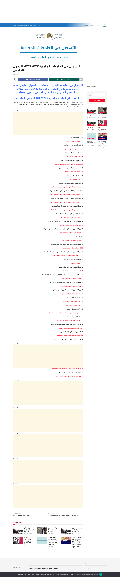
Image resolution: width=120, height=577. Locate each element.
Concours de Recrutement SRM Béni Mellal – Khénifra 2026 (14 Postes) (53, 544)
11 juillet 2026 (28, 536)
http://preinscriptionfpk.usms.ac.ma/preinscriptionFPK (67, 369)
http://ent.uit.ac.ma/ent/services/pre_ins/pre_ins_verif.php (66, 313)
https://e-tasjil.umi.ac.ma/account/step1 (71, 271)
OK (100, 574)
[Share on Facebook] (33, 79)
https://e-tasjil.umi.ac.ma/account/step (72, 294)
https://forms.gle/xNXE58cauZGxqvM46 (71, 233)
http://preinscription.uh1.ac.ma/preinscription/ (70, 320)
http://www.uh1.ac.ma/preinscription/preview (70, 336)
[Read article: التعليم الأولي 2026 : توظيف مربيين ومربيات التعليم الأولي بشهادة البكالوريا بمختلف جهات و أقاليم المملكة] (66, 543)
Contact (34, 25)
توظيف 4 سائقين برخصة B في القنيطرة (52, 532)
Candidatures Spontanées (23, 25)
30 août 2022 (16, 74)
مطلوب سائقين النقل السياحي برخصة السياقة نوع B (102, 127)
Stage (31, 25)
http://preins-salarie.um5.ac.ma (74, 305)
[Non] (118, 574)
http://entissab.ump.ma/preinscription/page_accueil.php (67, 187)
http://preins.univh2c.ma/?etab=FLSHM (71, 225)
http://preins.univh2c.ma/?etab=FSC (72, 248)
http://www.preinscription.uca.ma (73, 149)
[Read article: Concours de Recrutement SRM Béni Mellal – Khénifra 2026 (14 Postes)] (42, 543)
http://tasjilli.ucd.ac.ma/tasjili (75, 156)
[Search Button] (39, 25)
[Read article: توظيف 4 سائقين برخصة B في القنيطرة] (42, 533)
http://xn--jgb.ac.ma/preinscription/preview (70, 328)
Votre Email (90, 94)
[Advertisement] (60, 11)
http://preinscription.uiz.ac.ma (74, 141)
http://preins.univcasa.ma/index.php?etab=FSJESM (68, 256)
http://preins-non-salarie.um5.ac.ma (72, 301)
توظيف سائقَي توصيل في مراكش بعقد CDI (29, 532)
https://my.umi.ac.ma (77, 263)
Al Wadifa (91, 110)
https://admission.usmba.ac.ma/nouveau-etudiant (68, 164)
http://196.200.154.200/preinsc (74, 172)
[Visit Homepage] (105, 25)
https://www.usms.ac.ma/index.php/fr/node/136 (69, 376)
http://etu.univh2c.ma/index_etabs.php (72, 217)
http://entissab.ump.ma (76, 179)
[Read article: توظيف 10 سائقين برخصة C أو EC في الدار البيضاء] (66, 533)
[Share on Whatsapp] (64, 79)
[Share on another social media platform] (81, 79)
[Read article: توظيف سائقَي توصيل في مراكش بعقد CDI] (18, 533)
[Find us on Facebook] (85, 571)
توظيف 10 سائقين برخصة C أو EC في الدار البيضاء (77, 532)
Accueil (14, 25)
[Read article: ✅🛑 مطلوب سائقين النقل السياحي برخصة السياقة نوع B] (18, 543)
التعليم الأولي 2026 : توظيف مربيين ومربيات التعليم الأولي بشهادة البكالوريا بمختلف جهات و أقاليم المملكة (77, 546)
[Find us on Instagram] (88, 571)
